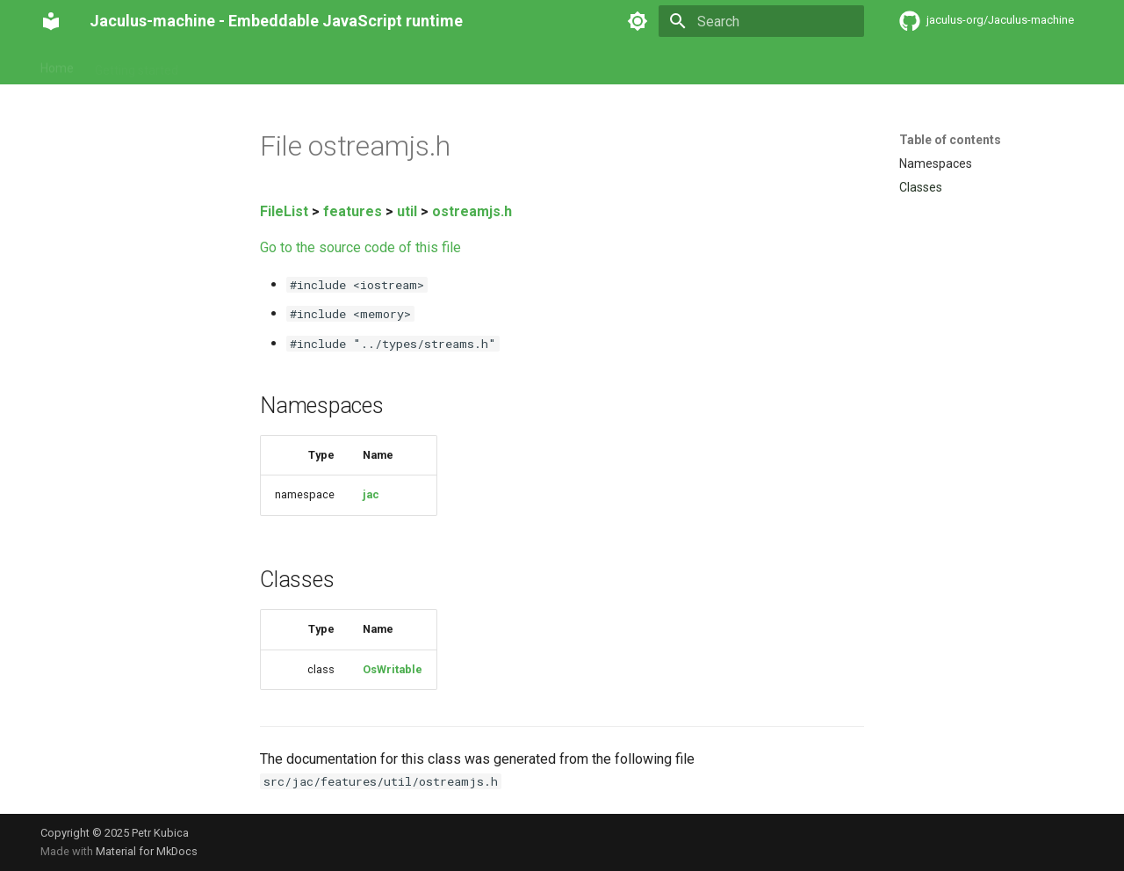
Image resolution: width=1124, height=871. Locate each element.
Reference (228, 64)
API (289, 64)
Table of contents (950, 140)
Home (57, 64)
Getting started (136, 64)
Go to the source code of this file (360, 247)
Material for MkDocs (147, 851)
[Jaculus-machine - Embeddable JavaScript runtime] (50, 21)
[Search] (761, 21)
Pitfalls (339, 64)
